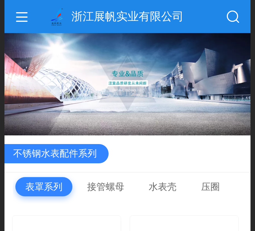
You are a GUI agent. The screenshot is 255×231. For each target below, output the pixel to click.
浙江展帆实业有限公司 (127, 16)
